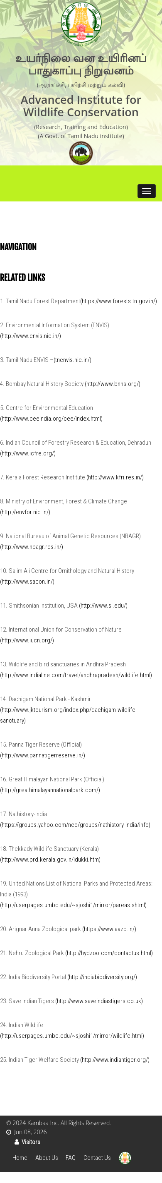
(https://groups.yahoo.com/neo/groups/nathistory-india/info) (75, 825)
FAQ (71, 1157)
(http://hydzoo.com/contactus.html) (109, 953)
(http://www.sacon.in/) (27, 581)
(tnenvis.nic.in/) (72, 360)
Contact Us (97, 1157)
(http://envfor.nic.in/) (25, 512)
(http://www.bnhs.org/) (112, 384)
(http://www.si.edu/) (103, 605)
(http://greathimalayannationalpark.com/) (50, 790)
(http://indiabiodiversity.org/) (102, 977)
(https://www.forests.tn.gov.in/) (118, 301)
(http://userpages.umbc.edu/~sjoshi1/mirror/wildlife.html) (72, 1035)
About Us (46, 1157)
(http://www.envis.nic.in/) (30, 336)
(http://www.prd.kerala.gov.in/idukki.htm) (50, 859)
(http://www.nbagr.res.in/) (31, 547)
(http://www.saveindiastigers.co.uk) (99, 1001)
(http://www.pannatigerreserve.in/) (42, 755)
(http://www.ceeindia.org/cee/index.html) (51, 418)
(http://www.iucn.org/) (27, 640)
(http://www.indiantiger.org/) (115, 1059)
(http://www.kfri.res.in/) (115, 477)
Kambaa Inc (42, 1123)
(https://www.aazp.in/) (109, 929)
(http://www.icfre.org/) (28, 453)
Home (19, 1157)
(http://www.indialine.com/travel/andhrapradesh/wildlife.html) (76, 675)
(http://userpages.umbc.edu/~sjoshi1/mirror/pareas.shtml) (73, 905)
